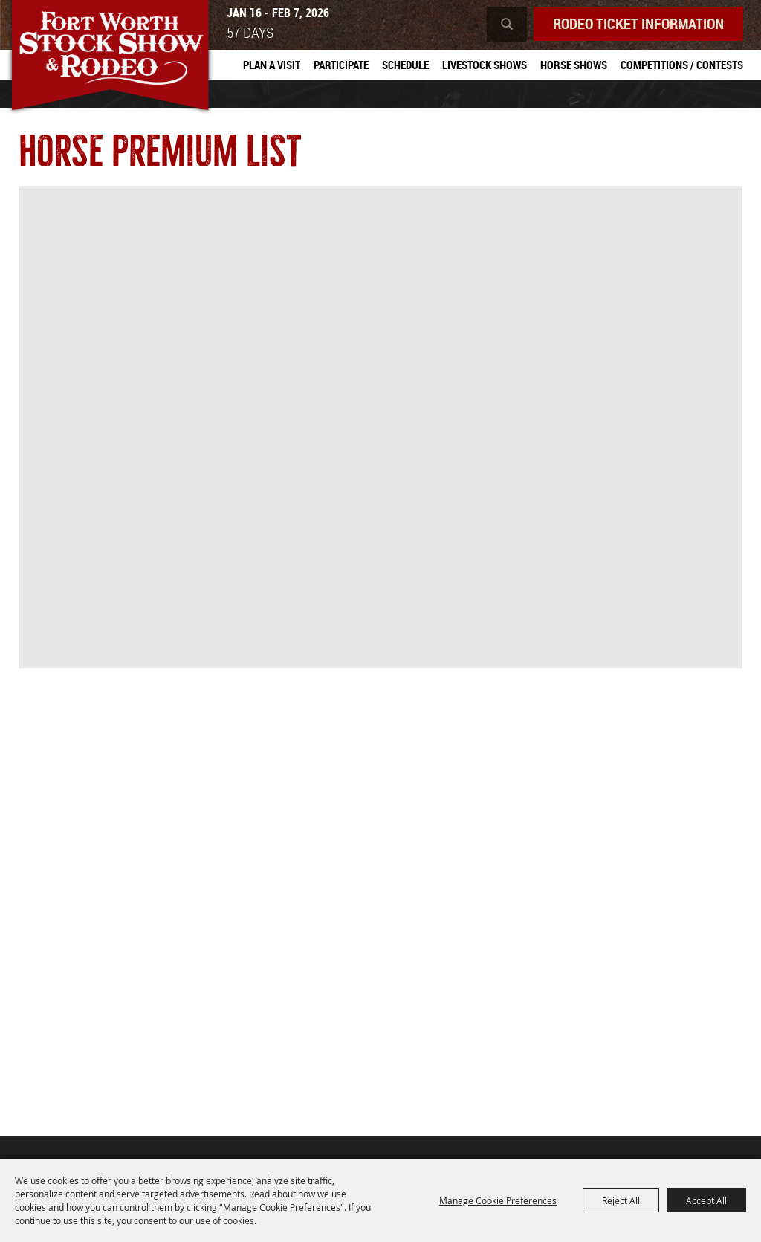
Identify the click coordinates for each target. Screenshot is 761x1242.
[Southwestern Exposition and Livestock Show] (110, 57)
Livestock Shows (484, 64)
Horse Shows (573, 64)
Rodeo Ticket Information (638, 23)
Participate (341, 64)
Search (507, 24)
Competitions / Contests (682, 64)
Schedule (405, 64)
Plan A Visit (271, 64)
